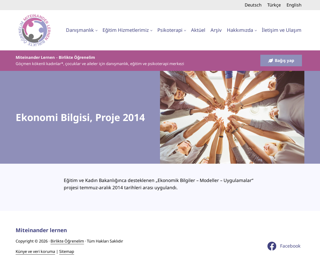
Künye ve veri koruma (35, 251)
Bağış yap (281, 60)
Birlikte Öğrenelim (67, 241)
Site (62, 251)
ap (72, 251)
